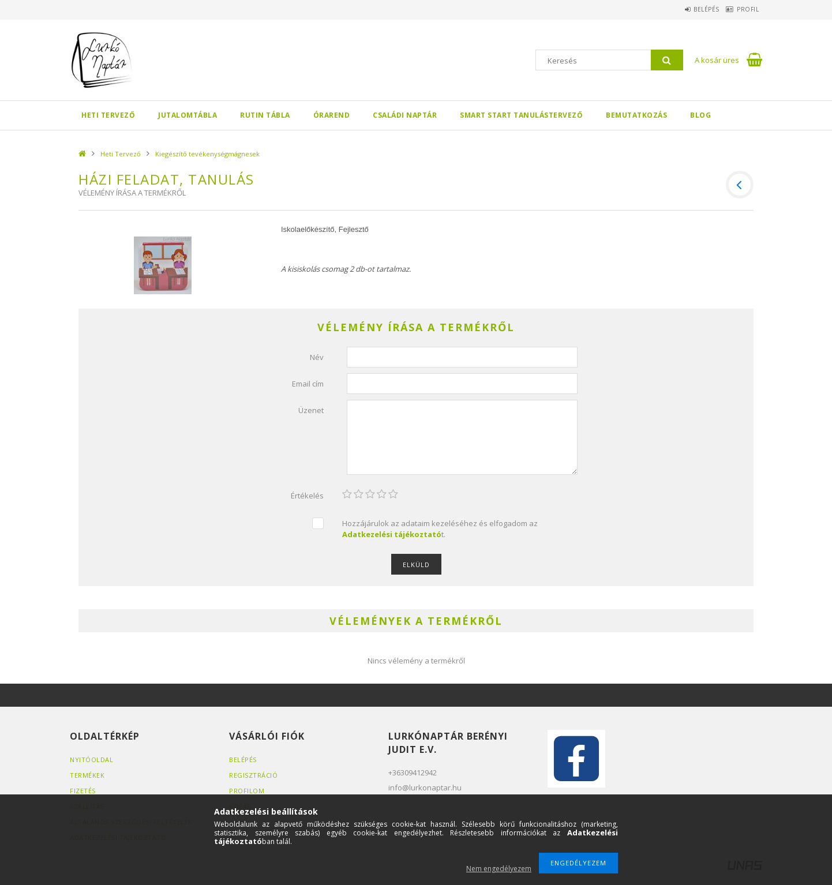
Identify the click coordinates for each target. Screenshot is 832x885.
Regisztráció (253, 775)
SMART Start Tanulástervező (521, 115)
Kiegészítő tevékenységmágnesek (207, 153)
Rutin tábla (265, 115)
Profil (743, 9)
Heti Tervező (108, 115)
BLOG (700, 115)
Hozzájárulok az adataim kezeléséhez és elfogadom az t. (440, 528)
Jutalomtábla (187, 115)
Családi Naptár (405, 115)
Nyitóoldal (91, 759)
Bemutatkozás (636, 115)
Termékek (87, 775)
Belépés (690, 9)
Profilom (246, 790)
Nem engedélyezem (498, 868)
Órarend (331, 115)
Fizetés (83, 790)
